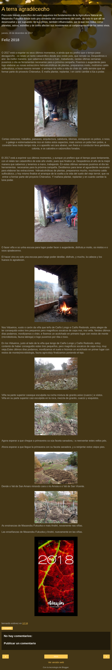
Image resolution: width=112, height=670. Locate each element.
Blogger (65, 667)
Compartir (7, 628)
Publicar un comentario (20, 643)
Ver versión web (56, 662)
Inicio (56, 656)
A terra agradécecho (25, 9)
